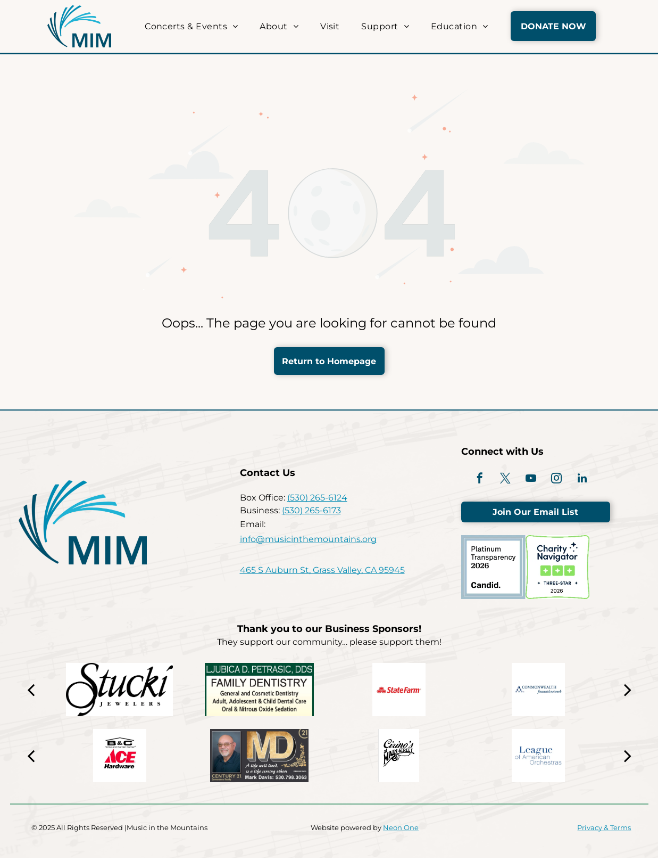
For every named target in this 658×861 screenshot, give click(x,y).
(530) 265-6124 (317, 499)
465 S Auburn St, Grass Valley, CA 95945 (322, 572)
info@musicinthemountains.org (308, 541)
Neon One (401, 830)
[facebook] (473, 481)
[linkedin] (588, 481)
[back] (31, 693)
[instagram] (559, 481)
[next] (627, 693)
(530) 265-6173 (311, 512)
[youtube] (530, 481)
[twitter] (502, 481)
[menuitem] (190, 26)
